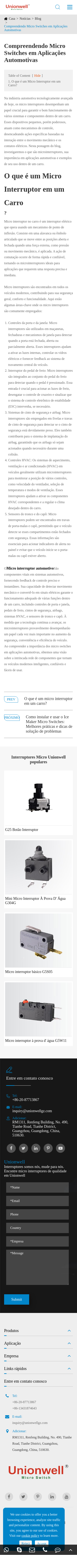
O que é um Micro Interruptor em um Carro (34, 189)
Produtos (11, 1330)
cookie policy (30, 1535)
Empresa (11, 1356)
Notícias (25, 18)
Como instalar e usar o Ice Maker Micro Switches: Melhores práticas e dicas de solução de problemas (49, 724)
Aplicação (12, 1343)
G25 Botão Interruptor (21, 830)
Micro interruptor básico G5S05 (28, 972)
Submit (16, 1299)
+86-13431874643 (24, 1408)
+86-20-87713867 (25, 1100)
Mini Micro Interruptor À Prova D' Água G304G (35, 900)
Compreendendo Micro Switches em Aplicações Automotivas (35, 28)
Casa (12, 18)
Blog (38, 18)
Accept (41, 1543)
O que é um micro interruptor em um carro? (48, 701)
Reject (25, 1543)
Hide (37, 75)
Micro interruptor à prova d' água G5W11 (36, 1041)
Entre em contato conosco (25, 1381)
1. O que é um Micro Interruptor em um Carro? (34, 83)
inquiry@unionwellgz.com (32, 1111)
